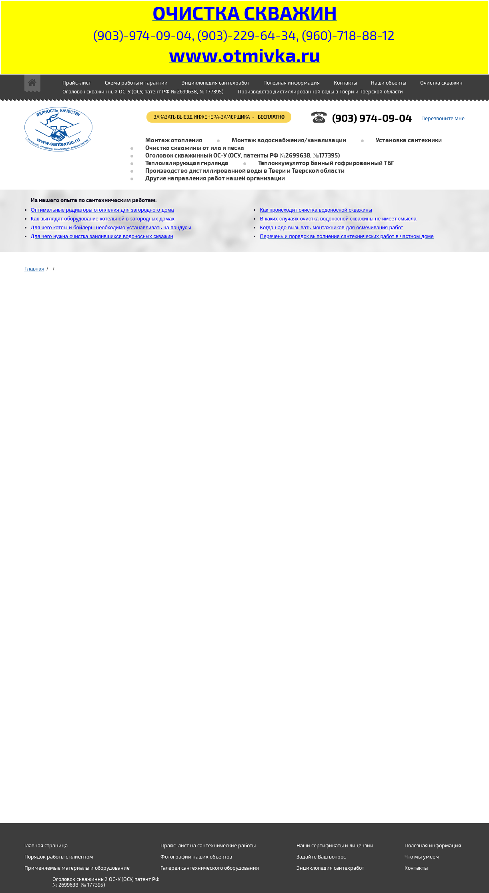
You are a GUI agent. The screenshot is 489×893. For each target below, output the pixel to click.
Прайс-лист (76, 83)
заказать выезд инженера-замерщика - (219, 117)
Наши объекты (388, 83)
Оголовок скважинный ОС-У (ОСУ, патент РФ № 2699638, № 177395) (143, 92)
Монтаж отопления (173, 140)
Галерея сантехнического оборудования (209, 868)
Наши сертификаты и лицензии (335, 845)
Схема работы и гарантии (136, 83)
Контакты (345, 83)
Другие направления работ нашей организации (215, 178)
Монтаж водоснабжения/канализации (289, 140)
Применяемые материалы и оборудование (77, 868)
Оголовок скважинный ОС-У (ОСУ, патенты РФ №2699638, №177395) (242, 156)
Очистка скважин (441, 83)
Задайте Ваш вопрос (321, 857)
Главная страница (46, 845)
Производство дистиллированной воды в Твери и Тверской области (320, 92)
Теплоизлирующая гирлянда (186, 163)
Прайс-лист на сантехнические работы (208, 845)
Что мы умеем (422, 857)
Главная (34, 269)
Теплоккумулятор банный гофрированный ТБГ (326, 163)
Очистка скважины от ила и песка (194, 148)
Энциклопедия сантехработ (215, 83)
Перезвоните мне (443, 118)
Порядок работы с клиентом (58, 857)
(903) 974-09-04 (372, 118)
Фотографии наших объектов (196, 857)
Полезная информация (291, 83)
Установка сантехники (409, 140)
